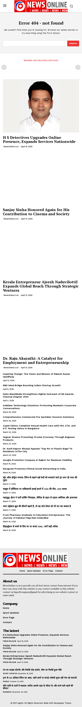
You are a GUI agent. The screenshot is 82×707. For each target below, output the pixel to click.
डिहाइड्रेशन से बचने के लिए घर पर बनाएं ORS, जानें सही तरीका (30, 526)
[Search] (73, 43)
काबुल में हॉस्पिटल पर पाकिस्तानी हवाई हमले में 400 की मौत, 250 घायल (35, 489)
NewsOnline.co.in (11, 146)
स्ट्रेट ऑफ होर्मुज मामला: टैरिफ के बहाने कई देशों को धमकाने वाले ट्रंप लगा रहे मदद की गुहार (40, 479)
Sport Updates (10, 673)
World (6, 681)
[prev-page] (4, 67)
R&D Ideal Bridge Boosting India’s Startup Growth (32, 385)
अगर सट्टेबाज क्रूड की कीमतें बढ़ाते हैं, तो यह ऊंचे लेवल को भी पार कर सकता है (37, 506)
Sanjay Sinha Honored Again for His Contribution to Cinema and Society (36, 211)
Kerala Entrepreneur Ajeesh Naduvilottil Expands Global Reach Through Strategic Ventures (41, 286)
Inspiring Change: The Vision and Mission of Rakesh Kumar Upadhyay (36, 375)
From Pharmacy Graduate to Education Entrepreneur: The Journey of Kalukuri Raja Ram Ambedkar (36, 516)
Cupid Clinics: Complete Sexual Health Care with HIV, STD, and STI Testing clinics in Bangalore (39, 427)
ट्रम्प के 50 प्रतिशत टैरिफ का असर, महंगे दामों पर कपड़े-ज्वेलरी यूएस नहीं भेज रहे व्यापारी (40, 678)
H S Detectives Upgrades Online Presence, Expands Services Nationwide (39, 139)
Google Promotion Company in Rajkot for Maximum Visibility (37, 460)
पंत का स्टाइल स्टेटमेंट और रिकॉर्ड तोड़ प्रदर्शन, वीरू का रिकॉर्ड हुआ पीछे (32, 670)
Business (7, 692)
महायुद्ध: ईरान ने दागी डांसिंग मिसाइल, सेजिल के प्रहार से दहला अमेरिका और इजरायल (40, 497)
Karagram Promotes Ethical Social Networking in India (34, 468)
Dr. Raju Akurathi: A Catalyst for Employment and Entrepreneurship (36, 360)
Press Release (9, 641)
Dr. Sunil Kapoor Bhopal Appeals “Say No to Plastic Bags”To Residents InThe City (37, 450)
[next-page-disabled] (78, 67)
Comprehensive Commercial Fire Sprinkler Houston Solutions (38, 417)
